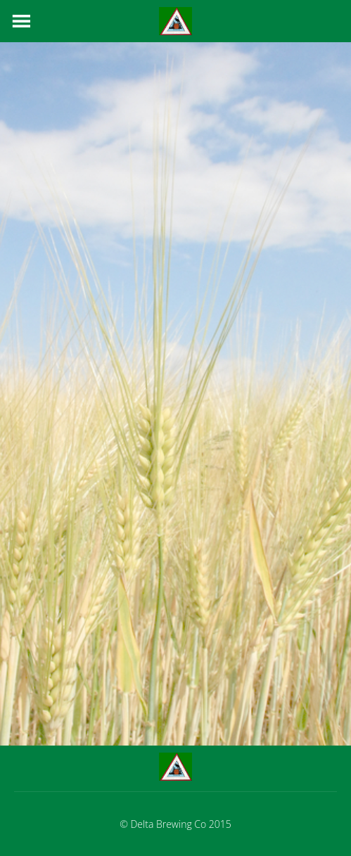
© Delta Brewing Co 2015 (175, 824)
